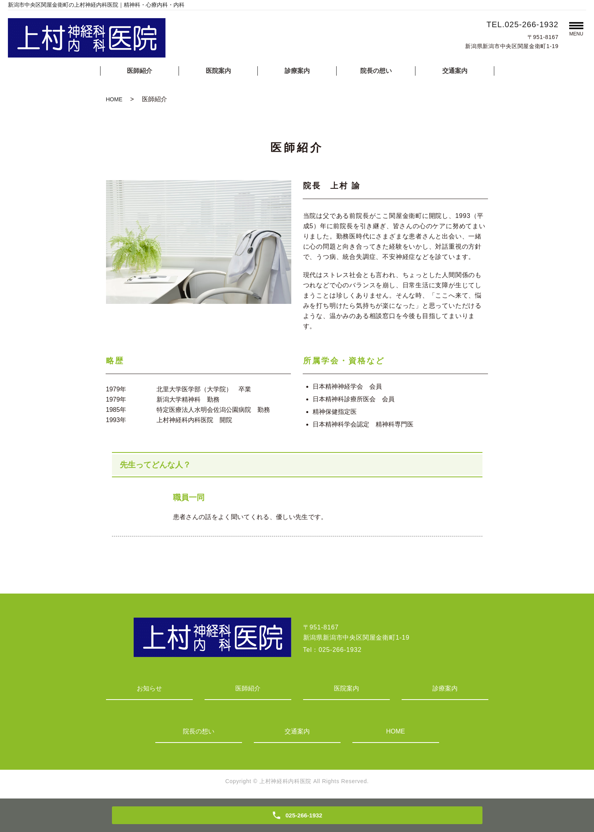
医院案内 (218, 70)
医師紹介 (139, 70)
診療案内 (297, 70)
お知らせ (149, 688)
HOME (114, 99)
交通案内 (454, 70)
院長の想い (376, 70)
